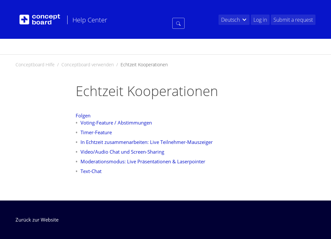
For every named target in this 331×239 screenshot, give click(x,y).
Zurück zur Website (37, 219)
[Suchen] (178, 78)
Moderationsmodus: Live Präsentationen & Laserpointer (142, 161)
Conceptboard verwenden (87, 64)
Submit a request (293, 19)
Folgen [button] (83, 115)
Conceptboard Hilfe (35, 64)
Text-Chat (90, 171)
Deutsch (230, 19)
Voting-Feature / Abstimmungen (116, 122)
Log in (260, 19)
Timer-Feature (96, 132)
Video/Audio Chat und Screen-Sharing (122, 151)
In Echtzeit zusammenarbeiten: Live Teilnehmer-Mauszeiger (146, 142)
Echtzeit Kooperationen (144, 64)
